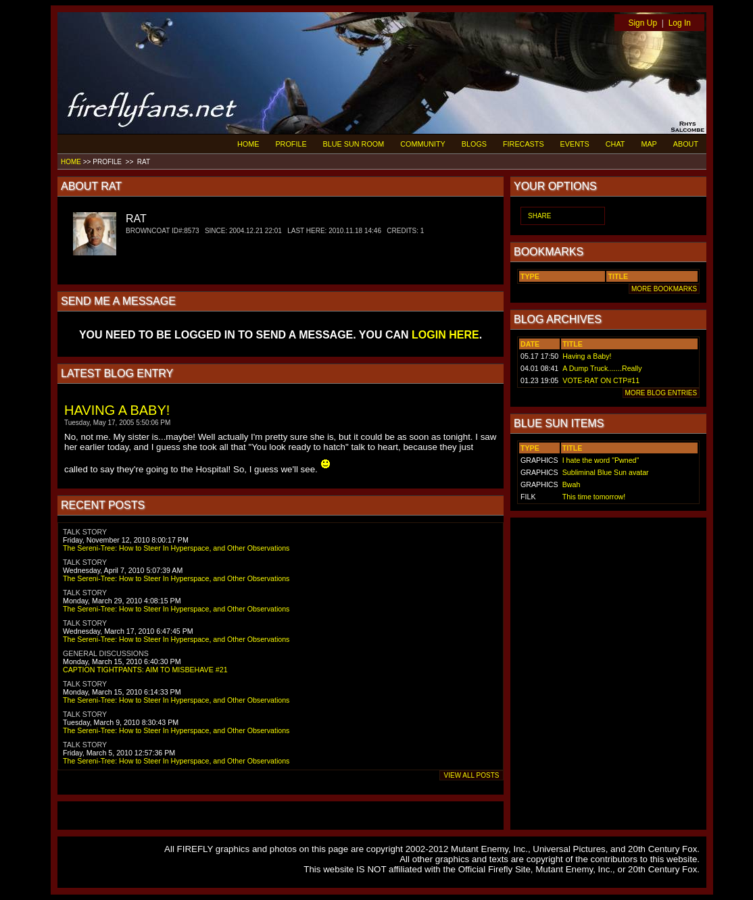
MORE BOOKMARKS (664, 289)
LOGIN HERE (445, 335)
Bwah (571, 484)
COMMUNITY (422, 144)
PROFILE (290, 144)
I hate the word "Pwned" (600, 460)
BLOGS (474, 144)
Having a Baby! (586, 356)
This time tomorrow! (594, 497)
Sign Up (642, 23)
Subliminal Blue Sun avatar (605, 472)
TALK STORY (85, 532)
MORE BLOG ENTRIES (661, 393)
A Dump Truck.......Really (601, 368)
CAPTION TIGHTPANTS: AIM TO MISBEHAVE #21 (145, 670)
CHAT (615, 144)
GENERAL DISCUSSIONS (106, 653)
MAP (648, 144)
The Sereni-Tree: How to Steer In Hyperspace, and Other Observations (176, 548)
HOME (248, 144)
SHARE (539, 216)
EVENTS (574, 144)
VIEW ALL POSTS (471, 775)
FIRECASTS (523, 144)
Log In (680, 23)
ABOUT (685, 144)
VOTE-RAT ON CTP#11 (600, 380)
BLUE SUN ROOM (354, 144)
